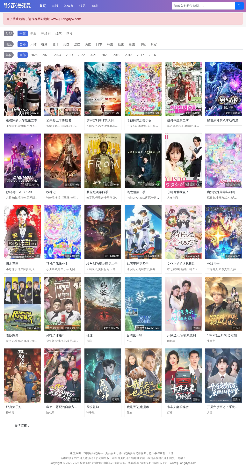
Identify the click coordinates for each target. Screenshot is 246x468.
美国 (66, 44)
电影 (55, 6)
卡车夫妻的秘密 (178, 407)
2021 (93, 55)
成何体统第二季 (178, 120)
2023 (69, 55)
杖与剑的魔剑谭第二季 (102, 263)
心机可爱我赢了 (178, 192)
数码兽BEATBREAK (19, 192)
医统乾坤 (92, 407)
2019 (116, 55)
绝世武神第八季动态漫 (222, 120)
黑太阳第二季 (136, 192)
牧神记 (51, 192)
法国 (77, 44)
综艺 (82, 6)
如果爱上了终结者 (58, 120)
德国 (121, 44)
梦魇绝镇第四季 (97, 192)
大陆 (33, 44)
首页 (43, 6)
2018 (128, 55)
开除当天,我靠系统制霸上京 (186, 335)
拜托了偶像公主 (57, 263)
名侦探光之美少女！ (141, 120)
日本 (99, 44)
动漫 (95, 6)
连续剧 (68, 6)
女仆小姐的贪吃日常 (181, 263)
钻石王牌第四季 (137, 263)
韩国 (110, 44)
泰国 (132, 44)
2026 (34, 55)
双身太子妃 (14, 407)
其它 (154, 44)
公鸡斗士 (213, 263)
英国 (88, 44)
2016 (152, 55)
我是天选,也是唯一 (139, 407)
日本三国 (12, 263)
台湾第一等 (134, 335)
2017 (140, 55)
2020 (105, 55)
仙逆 (89, 335)
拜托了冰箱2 (55, 335)
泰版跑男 (12, 335)
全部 (22, 33)
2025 (45, 55)
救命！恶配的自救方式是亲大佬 (68, 407)
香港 (44, 44)
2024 (57, 55)
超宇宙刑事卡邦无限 (100, 120)
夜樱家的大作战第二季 (21, 120)
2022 (81, 55)
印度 (143, 44)
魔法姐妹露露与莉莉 (221, 192)
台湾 (55, 44)
